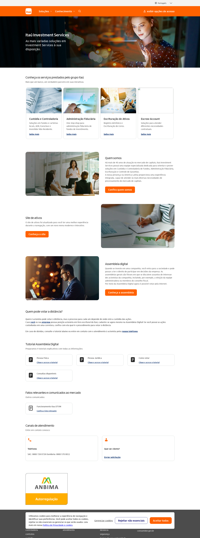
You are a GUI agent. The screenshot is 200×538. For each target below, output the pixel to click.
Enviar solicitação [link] (112, 401)
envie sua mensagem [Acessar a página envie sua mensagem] (109, 470)
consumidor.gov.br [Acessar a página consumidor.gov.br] (145, 475)
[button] (163, 3)
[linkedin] (165, 491)
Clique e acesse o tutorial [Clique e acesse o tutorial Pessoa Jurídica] (98, 307)
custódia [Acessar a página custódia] (29, 482)
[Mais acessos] (158, 11)
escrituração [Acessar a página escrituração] (31, 486)
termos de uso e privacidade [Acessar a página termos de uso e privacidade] (113, 482)
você (32, 266)
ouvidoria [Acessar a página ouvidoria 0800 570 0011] (141, 471)
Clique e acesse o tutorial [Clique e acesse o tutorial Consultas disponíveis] (47, 322)
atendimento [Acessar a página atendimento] (69, 474)
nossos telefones (130, 275)
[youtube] (146, 491)
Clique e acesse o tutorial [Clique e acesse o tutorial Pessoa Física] (47, 307)
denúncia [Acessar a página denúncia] (104, 474)
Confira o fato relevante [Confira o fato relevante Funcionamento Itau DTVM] (47, 355)
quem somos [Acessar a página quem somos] (68, 470)
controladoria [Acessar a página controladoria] (32, 474)
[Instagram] (140, 491)
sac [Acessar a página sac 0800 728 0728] (138, 467)
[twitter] (159, 491)
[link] (79, 11)
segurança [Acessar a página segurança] (105, 478)
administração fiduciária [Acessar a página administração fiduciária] (37, 470)
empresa (45, 266)
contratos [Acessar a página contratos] (30, 478)
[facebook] (152, 491)
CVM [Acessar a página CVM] (102, 486)
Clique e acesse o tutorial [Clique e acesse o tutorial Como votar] (149, 307)
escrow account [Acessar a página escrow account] (33, 490)
